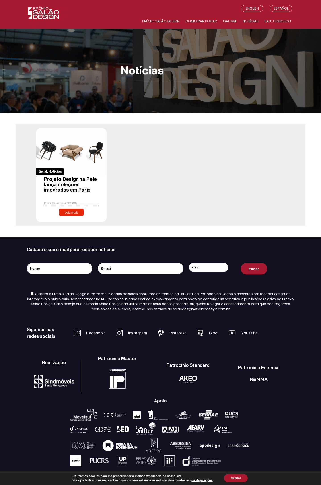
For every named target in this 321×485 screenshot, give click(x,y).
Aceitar (236, 478)
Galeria (230, 21)
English (252, 8)
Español (281, 8)
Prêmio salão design (160, 21)
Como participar (201, 21)
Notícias (251, 21)
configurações (201, 480)
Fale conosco (278, 21)
